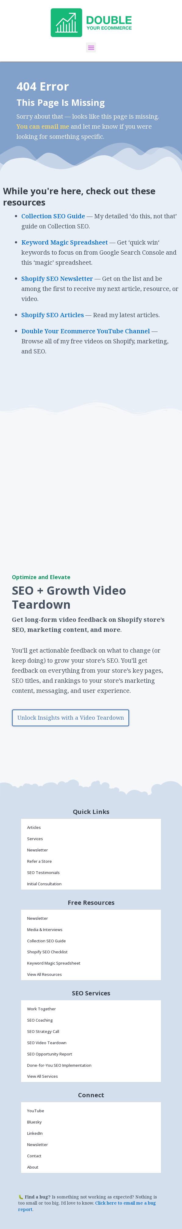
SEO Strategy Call (43, 1031)
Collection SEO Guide (53, 216)
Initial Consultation (44, 884)
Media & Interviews (44, 929)
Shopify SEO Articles (52, 315)
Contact (34, 1156)
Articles (34, 827)
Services (35, 838)
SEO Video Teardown (46, 1042)
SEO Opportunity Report (49, 1054)
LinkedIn (35, 1133)
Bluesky (34, 1122)
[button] (91, 47)
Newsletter (37, 850)
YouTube (35, 1110)
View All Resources (44, 974)
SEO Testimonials (43, 872)
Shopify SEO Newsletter (57, 278)
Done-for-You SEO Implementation (59, 1065)
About (32, 1167)
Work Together (41, 1009)
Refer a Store (39, 861)
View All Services (42, 1076)
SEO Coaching (40, 1020)
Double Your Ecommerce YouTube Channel (86, 331)
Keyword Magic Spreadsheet (64, 242)
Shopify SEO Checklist (47, 952)
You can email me (42, 126)
